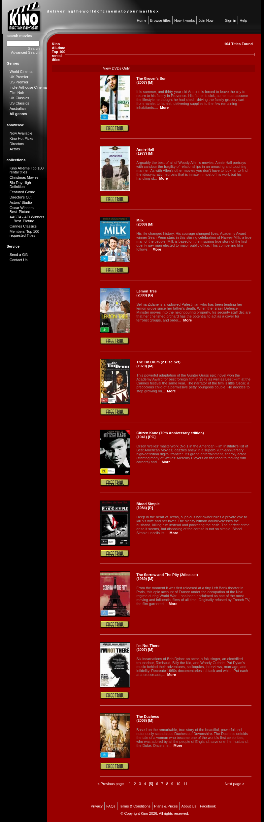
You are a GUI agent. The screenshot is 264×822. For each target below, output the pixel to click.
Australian (18, 108)
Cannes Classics (23, 226)
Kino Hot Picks (21, 138)
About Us (188, 806)
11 (185, 784)
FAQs (111, 806)
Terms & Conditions (134, 806)
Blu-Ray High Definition (20, 185)
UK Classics (19, 98)
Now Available (21, 133)
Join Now (205, 20)
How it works (184, 20)
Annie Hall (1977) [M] (145, 151)
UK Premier (19, 77)
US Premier (19, 82)
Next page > (235, 784)
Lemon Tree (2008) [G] (146, 293)
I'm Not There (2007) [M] (147, 648)
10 (178, 784)
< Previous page (110, 784)
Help (243, 20)
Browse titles (160, 20)
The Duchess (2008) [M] (147, 718)
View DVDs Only (116, 68)
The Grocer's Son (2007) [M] (151, 80)
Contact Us (18, 260)
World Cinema (21, 72)
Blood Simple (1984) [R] (147, 506)
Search (34, 48)
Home (141, 20)
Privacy (97, 806)
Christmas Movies (24, 177)
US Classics (19, 103)
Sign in (230, 20)
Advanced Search (25, 52)
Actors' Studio (21, 202)
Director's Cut (20, 197)
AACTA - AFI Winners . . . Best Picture (28, 219)
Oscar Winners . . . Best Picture (25, 210)
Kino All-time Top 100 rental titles (27, 170)
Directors (17, 144)
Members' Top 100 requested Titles (24, 233)
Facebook (208, 806)
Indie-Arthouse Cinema (28, 87)
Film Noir (17, 93)
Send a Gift (19, 255)
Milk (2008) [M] (144, 222)
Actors (15, 149)
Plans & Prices (166, 806)
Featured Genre (22, 192)
